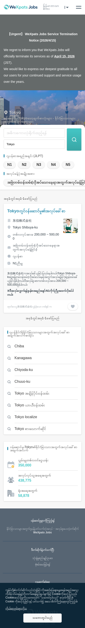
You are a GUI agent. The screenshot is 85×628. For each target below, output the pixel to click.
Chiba (19, 346)
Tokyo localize (26, 417)
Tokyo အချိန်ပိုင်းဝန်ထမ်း (32, 393)
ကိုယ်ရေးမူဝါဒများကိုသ (16, 608)
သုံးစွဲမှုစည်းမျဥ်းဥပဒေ (42, 558)
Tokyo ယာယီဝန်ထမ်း (30, 405)
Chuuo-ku (22, 381)
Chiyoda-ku (24, 370)
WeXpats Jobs (42, 530)
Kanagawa (23, 358)
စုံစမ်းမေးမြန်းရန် (42, 564)
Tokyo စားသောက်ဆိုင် (30, 429)
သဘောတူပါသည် (42, 617)
